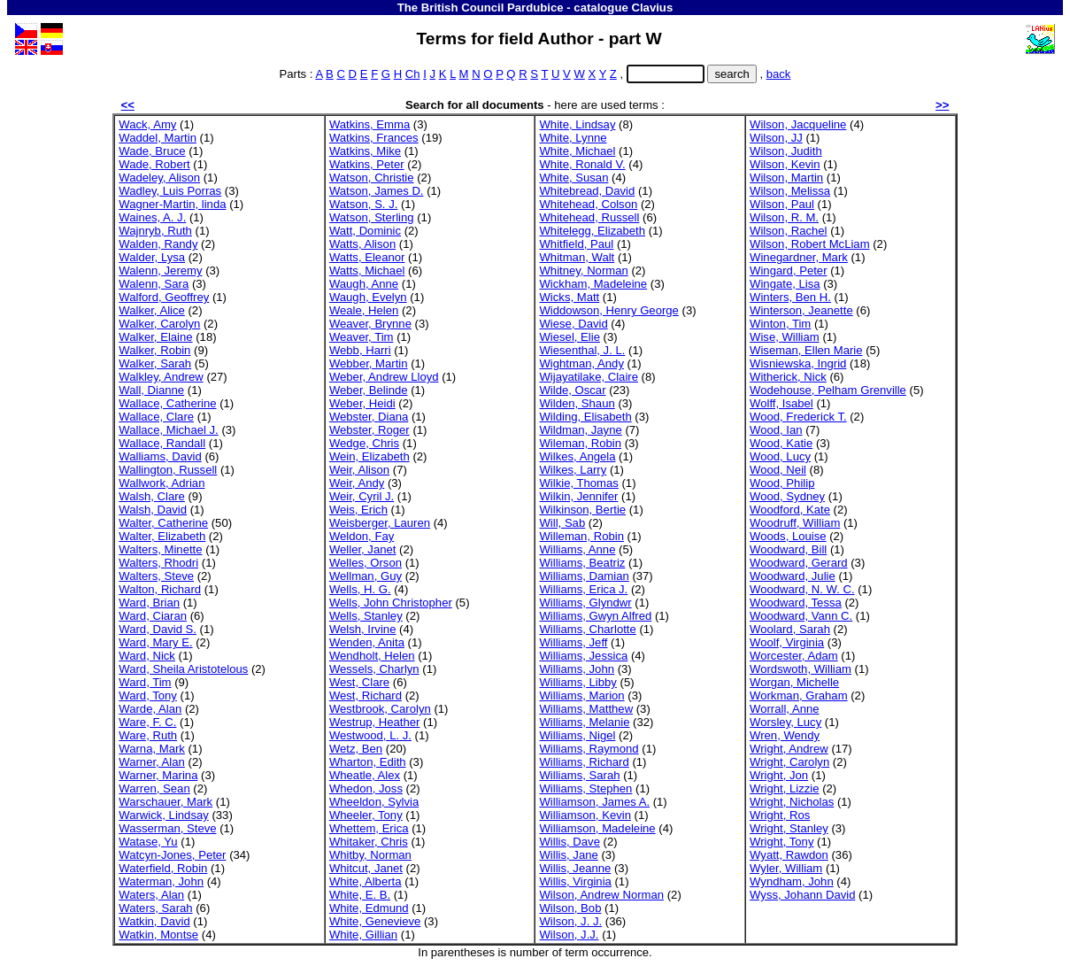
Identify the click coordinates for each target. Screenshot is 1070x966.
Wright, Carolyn (789, 762)
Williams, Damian (583, 576)
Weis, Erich (358, 509)
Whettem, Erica (369, 828)
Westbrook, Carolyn (380, 708)
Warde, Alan (150, 708)
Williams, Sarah (579, 775)
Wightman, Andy (581, 363)
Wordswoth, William (800, 669)
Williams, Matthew (586, 708)
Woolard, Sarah (790, 629)
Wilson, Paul (782, 204)
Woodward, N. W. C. (802, 589)
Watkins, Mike (365, 151)
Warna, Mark (152, 748)
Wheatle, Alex (364, 775)
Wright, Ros (780, 815)
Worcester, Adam (794, 655)
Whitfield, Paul (576, 244)
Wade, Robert (154, 164)
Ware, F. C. (147, 722)
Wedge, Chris (364, 443)
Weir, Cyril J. (361, 496)
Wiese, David (573, 323)
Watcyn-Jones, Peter (172, 855)
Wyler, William (786, 868)
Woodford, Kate (790, 509)
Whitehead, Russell (589, 217)
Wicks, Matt (569, 297)
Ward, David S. (157, 629)
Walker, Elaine (155, 337)
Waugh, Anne (363, 283)
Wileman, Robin (580, 443)
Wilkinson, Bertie (582, 509)
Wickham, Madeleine (593, 283)
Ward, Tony (148, 695)
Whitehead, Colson (588, 204)
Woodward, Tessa (796, 602)
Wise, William (785, 337)
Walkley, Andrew (161, 376)
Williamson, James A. (594, 801)
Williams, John (576, 669)
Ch (412, 74)
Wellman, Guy (365, 576)
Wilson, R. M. (784, 217)
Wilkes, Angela (577, 456)
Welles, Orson (365, 562)
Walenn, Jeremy (160, 270)
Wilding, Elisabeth (585, 416)
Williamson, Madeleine (597, 828)
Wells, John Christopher (390, 602)
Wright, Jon (779, 775)
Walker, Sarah (155, 363)
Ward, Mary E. (155, 642)
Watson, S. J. (363, 204)
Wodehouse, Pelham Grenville (828, 390)
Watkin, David (154, 921)
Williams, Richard (583, 762)
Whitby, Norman (370, 855)
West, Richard (365, 695)
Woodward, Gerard (799, 562)
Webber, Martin (368, 363)
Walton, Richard (160, 589)
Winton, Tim (780, 323)
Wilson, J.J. (568, 934)
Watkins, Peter (366, 164)
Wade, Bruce (152, 151)
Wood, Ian (776, 430)
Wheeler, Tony (366, 815)
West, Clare (359, 682)
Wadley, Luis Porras (170, 190)
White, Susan (573, 177)
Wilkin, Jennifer (578, 496)
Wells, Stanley (366, 615)
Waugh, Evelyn (368, 297)
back (778, 74)
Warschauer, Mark (165, 801)
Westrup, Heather (374, 722)
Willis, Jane (568, 855)
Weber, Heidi (362, 403)
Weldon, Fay (361, 536)
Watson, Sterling (371, 217)
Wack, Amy (147, 124)
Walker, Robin (154, 350)
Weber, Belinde (368, 390)
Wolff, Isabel (781, 403)
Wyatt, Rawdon (789, 855)
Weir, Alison (359, 469)
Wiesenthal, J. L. (582, 350)
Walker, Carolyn (159, 323)
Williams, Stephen (585, 788)
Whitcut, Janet (366, 868)
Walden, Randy (158, 244)
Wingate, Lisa (785, 283)
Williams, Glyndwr (585, 602)
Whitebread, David (587, 190)
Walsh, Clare (152, 496)
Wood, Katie (781, 443)
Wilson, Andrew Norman (601, 894)
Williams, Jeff (573, 642)
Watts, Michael (366, 270)
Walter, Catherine (163, 522)
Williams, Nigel (577, 735)
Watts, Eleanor (367, 257)
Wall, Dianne (151, 390)
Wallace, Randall (162, 443)
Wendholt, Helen (372, 655)
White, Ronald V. (582, 164)
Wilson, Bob (570, 908)
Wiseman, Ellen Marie (806, 350)
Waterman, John (161, 881)
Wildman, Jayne (580, 430)
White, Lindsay (577, 124)
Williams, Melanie (584, 722)
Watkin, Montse (158, 934)
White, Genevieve (374, 921)
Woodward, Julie (792, 576)
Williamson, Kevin (584, 815)
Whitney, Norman (583, 270)
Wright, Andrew (789, 748)
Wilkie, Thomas (578, 483)
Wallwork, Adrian (161, 483)
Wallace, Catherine (167, 403)
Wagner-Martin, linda (172, 204)
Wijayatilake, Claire (588, 376)
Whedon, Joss (366, 788)
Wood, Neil (778, 469)
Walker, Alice (152, 310)
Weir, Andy (356, 483)
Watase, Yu (148, 841)
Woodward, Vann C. (801, 615)
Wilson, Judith (786, 151)
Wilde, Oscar (572, 390)
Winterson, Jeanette (801, 310)
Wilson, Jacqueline (798, 124)
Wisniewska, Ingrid (798, 363)
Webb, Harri (360, 350)
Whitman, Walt (576, 257)
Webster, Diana (368, 416)
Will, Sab (562, 522)
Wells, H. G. (360, 589)
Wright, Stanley (789, 828)
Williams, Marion (581, 695)
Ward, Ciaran (153, 615)
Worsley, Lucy (785, 722)
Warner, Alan (152, 762)
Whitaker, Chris (368, 841)
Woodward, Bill (788, 549)
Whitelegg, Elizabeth (592, 230)
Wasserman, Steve (167, 828)
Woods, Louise (788, 536)
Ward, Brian (149, 602)
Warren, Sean (154, 788)
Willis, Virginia (575, 881)
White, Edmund (369, 908)
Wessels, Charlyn (374, 669)
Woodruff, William (795, 522)
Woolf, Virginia (787, 642)
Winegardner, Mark (799, 257)
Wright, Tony (781, 841)
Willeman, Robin (581, 536)
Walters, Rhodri (158, 562)
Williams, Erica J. (583, 589)
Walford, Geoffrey (164, 297)
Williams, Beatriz (582, 562)
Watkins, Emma (369, 124)
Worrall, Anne (784, 708)
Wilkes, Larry (572, 469)
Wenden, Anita (366, 642)
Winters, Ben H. (790, 297)
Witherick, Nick (788, 376)
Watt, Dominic (365, 230)
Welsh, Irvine (362, 629)
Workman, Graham (799, 695)
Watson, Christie (371, 177)
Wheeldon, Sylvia (374, 801)
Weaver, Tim (361, 337)
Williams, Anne (577, 549)
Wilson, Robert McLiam (810, 244)
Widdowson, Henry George (608, 310)
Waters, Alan (151, 894)
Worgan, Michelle (794, 682)
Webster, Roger (369, 430)
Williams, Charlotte (587, 629)
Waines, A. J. (152, 217)
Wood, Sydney (787, 496)
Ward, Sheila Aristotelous (183, 669)
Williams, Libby (577, 682)
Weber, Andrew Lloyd (384, 376)
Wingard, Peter (788, 270)
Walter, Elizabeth (162, 536)
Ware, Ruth (148, 735)
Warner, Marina (158, 775)
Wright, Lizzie (784, 788)
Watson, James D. (376, 190)
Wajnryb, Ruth (155, 230)
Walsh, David (153, 509)
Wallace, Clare (156, 416)
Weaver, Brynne (370, 323)
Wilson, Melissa (790, 190)
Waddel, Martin (157, 137)
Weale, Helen (363, 310)
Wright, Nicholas (792, 801)
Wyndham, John (792, 881)
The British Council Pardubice (480, 7)
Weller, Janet (362, 549)
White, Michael (577, 151)
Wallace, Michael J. (168, 430)
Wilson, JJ (776, 137)
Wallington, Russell (168, 469)
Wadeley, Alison (159, 177)
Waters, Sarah (155, 908)
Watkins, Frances (374, 137)
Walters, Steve (156, 576)
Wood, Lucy (780, 456)
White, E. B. (359, 894)
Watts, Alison (362, 244)
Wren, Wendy (785, 735)
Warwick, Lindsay (164, 815)
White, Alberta (365, 881)
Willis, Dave (569, 841)
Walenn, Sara (154, 283)
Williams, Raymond (588, 748)
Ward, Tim (145, 682)
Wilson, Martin (786, 177)
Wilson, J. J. (570, 921)
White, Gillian (363, 934)
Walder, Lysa (152, 257)
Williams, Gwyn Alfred (595, 615)
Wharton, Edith (367, 762)
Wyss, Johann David (802, 894)
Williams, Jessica (583, 655)
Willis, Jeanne (575, 868)
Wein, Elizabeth (369, 456)
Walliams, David (160, 456)
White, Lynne (572, 137)
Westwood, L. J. (370, 735)
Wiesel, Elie (569, 337)
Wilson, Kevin (785, 164)
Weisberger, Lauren (379, 522)
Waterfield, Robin (163, 868)
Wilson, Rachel (788, 230)
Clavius (652, 7)
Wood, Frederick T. (798, 416)
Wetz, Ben (355, 748)
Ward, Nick (147, 655)
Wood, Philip (782, 483)
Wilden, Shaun (576, 403)
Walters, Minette (160, 549)
